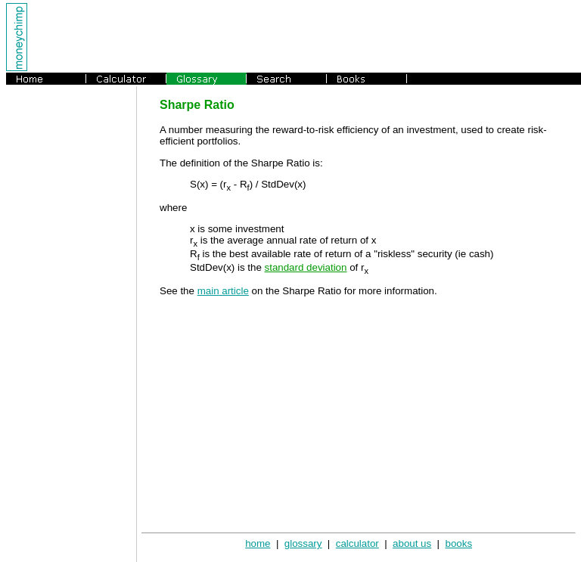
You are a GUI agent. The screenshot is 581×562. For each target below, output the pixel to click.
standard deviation (306, 267)
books (458, 543)
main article (223, 291)
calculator (357, 543)
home (257, 543)
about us (412, 543)
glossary (303, 543)
